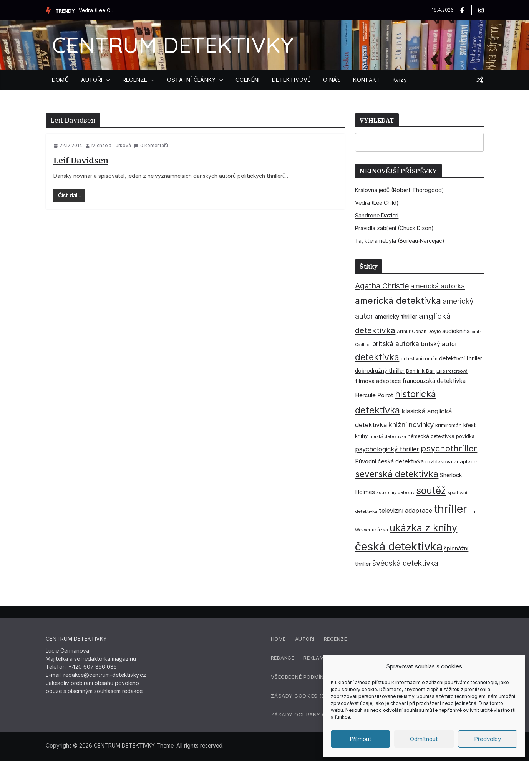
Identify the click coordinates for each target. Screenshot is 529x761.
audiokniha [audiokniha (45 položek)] (456, 331)
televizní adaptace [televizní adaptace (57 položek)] (405, 510)
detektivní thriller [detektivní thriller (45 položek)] (460, 358)
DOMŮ (60, 79)
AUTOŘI (91, 79)
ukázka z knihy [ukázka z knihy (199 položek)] (423, 528)
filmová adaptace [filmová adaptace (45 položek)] (378, 381)
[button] (106, 80)
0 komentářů (151, 145)
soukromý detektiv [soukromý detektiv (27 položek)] (395, 492)
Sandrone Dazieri (376, 215)
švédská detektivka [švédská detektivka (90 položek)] (405, 563)
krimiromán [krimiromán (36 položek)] (448, 425)
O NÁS (332, 79)
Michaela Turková (111, 145)
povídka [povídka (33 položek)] (465, 436)
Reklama (315, 658)
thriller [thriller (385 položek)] (450, 509)
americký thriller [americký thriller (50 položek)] (396, 316)
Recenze (335, 639)
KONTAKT (366, 79)
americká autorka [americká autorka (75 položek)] (437, 286)
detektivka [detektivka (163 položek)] (377, 357)
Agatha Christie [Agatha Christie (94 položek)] (382, 285)
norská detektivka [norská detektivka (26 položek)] (388, 436)
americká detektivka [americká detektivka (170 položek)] (398, 300)
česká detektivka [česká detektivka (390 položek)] (399, 546)
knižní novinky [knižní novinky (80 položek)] (411, 424)
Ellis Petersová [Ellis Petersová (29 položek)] (452, 371)
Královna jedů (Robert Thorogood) (399, 190)
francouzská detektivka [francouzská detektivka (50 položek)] (434, 381)
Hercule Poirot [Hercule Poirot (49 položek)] (374, 395)
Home (278, 639)
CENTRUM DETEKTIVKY (173, 44)
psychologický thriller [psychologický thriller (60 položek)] (387, 449)
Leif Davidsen (80, 160)
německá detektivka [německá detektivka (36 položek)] (431, 436)
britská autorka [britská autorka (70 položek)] (395, 344)
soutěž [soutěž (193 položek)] (431, 490)
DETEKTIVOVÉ (291, 79)
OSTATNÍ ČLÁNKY (191, 79)
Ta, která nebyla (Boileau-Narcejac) (399, 240)
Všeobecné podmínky (301, 677)
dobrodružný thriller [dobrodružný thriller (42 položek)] (380, 371)
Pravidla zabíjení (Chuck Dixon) (394, 228)
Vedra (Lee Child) (98, 10)
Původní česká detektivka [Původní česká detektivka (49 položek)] (389, 461)
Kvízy (400, 79)
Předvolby (487, 739)
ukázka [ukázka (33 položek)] (380, 529)
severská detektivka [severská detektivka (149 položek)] (396, 474)
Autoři (305, 639)
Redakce (283, 658)
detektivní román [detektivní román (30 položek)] (419, 358)
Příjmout (360, 739)
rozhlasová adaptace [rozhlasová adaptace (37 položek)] (451, 461)
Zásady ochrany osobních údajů (320, 714)
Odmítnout (424, 739)
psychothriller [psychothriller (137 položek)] (449, 448)
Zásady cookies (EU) (300, 696)
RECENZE (135, 79)
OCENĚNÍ (247, 79)
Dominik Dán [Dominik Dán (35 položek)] (420, 371)
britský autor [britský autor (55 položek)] (439, 344)
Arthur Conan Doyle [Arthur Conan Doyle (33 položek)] (419, 331)
